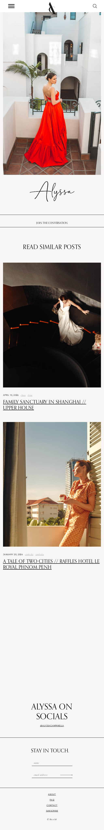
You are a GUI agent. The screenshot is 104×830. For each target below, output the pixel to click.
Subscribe (52, 810)
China (23, 395)
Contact (51, 805)
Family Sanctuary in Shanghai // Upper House (44, 405)
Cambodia (29, 554)
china (30, 395)
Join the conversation (52, 222)
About (52, 794)
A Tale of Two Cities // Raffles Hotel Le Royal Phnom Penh (51, 564)
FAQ (52, 799)
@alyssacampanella (52, 725)
